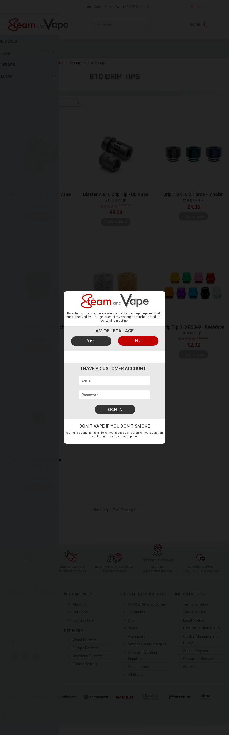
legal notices (138, 436)
